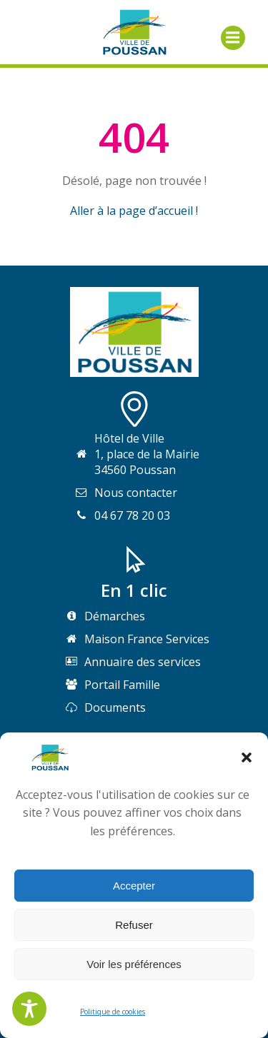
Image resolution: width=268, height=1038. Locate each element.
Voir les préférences (134, 964)
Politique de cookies (112, 1012)
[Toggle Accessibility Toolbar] (29, 1008)
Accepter (134, 886)
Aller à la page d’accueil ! (134, 210)
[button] (246, 757)
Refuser (134, 925)
